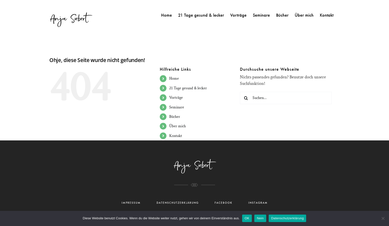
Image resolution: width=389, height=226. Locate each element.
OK (247, 218)
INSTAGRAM (258, 202)
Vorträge (176, 97)
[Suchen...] (286, 98)
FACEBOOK (223, 202)
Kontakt (175, 135)
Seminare (176, 107)
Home (174, 78)
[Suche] (246, 98)
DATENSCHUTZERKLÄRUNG (178, 202)
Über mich (177, 126)
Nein (260, 218)
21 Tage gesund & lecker (188, 88)
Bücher (174, 116)
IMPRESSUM (131, 202)
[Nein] (382, 218)
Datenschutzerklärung (287, 218)
